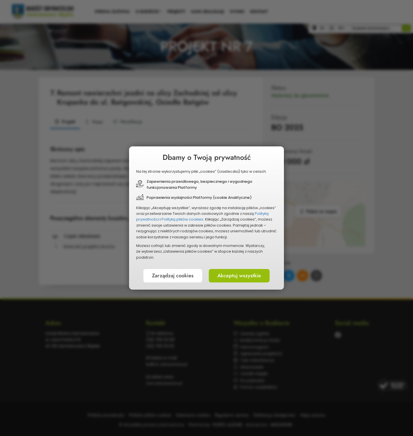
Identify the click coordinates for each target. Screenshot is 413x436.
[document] (206, 218)
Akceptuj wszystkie (239, 275)
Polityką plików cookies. (182, 219)
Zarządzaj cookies (173, 275)
